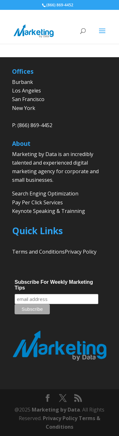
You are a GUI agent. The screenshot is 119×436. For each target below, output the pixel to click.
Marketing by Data (56, 409)
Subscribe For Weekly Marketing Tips (54, 284)
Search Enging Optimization (45, 193)
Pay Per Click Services (37, 202)
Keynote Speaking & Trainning (48, 211)
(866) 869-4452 (59, 5)
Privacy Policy (80, 251)
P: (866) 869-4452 (32, 125)
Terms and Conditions (38, 251)
